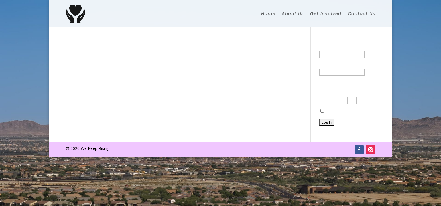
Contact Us (361, 14)
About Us (293, 14)
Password (328, 65)
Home (268, 14)
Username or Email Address (345, 47)
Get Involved (325, 14)
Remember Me (337, 111)
